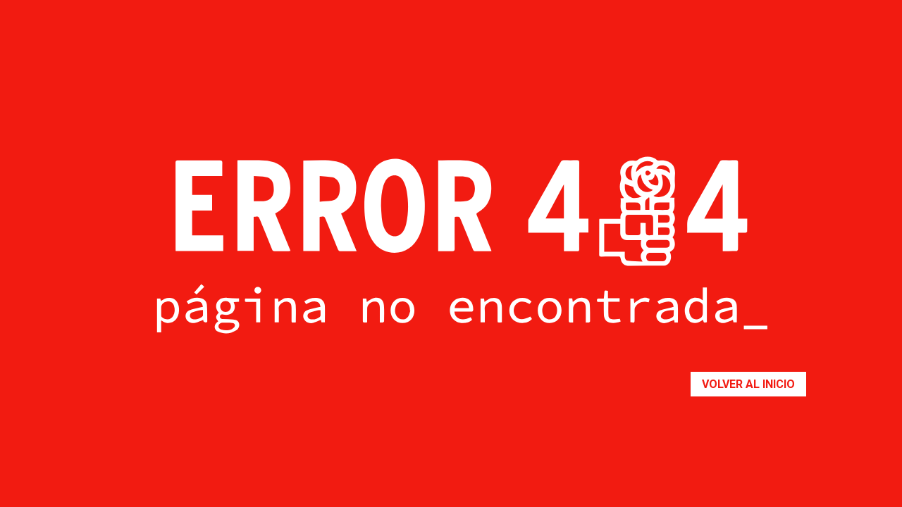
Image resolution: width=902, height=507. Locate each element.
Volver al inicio (748, 384)
